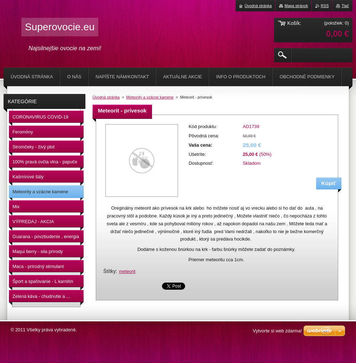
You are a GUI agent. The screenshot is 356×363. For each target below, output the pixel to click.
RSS (325, 6)
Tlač (345, 6)
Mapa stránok (296, 6)
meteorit (127, 271)
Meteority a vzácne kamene (150, 97)
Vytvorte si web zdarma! (277, 330)
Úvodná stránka (106, 97)
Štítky (109, 271)
